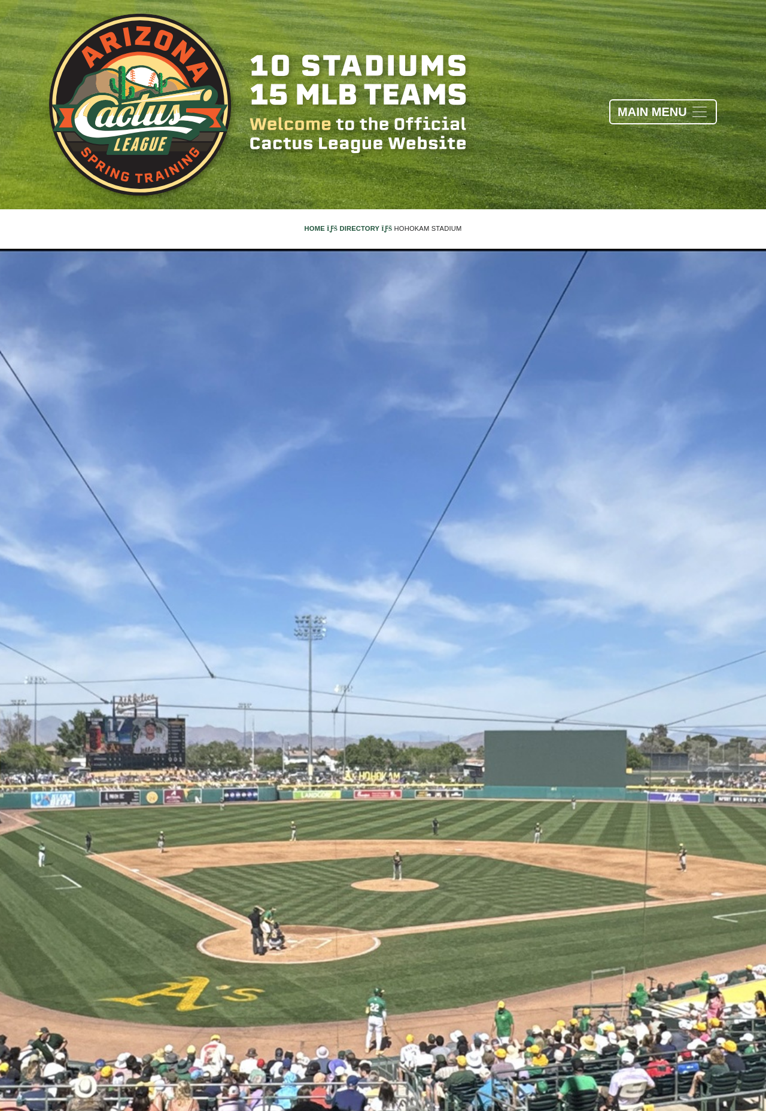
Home (321, 228)
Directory (365, 228)
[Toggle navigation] (663, 111)
